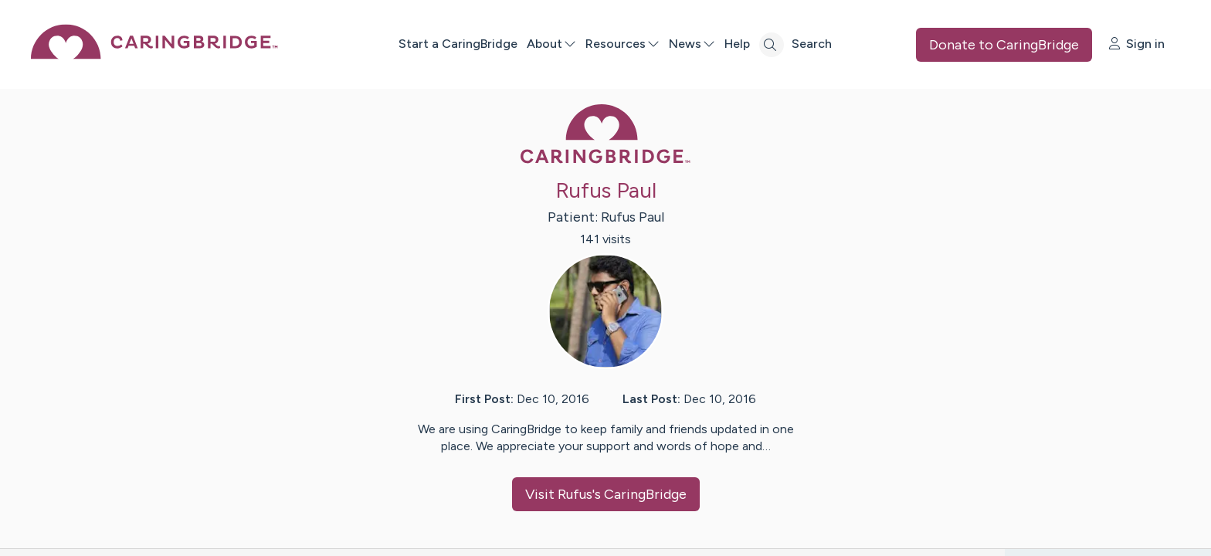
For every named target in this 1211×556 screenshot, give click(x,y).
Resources (622, 43)
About (551, 43)
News (692, 43)
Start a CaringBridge (458, 43)
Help (737, 43)
